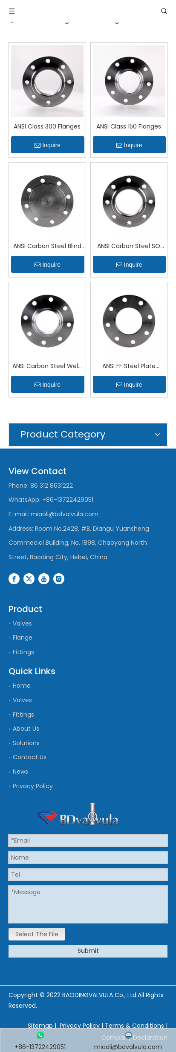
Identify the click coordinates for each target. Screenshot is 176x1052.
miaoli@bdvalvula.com (64, 514)
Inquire (48, 145)
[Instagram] (58, 578)
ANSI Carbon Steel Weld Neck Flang (47, 367)
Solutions (26, 743)
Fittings (23, 652)
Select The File (36, 934)
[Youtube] (43, 578)
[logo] (77, 814)
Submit (88, 950)
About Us (26, 728)
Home (22, 685)
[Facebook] (14, 578)
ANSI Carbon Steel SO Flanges (128, 247)
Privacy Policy (33, 786)
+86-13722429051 (67, 499)
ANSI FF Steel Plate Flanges (129, 367)
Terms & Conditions (134, 1025)
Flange (22, 637)
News (20, 771)
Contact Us (29, 757)
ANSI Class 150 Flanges (128, 126)
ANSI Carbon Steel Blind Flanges (47, 247)
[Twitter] (29, 578)
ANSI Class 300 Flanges (47, 126)
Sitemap (40, 1025)
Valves (22, 623)
